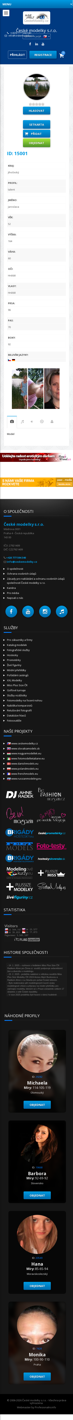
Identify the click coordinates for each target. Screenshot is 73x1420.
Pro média (13, 593)
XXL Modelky (14, 680)
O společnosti (15, 569)
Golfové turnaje (16, 690)
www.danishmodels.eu (22, 763)
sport (42, 422)
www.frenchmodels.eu (22, 773)
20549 (39, 1258)
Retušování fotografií (19, 710)
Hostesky (12, 655)
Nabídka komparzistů (19, 705)
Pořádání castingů (17, 675)
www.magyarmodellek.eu (24, 753)
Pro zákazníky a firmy (20, 640)
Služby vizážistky (17, 695)
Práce (51, 422)
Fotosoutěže (14, 720)
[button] (11, 611)
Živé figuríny (14, 665)
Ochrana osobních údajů (21, 573)
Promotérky (14, 660)
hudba (22, 422)
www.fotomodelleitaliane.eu (26, 758)
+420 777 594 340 (16, 557)
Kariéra (11, 588)
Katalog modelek (17, 645)
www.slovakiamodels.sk (23, 748)
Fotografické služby (18, 650)
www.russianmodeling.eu (24, 778)
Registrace (43, 55)
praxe (12, 422)
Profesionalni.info (45, 1407)
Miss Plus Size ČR (17, 685)
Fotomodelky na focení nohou (24, 700)
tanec (32, 422)
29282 (39, 1076)
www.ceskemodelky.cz (22, 743)
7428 (39, 1348)
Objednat (36, 143)
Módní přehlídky (16, 670)
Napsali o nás (15, 598)
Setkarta (36, 124)
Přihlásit (17, 55)
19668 (39, 1167)
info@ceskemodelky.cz (21, 35)
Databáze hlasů (16, 715)
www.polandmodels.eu (23, 768)
